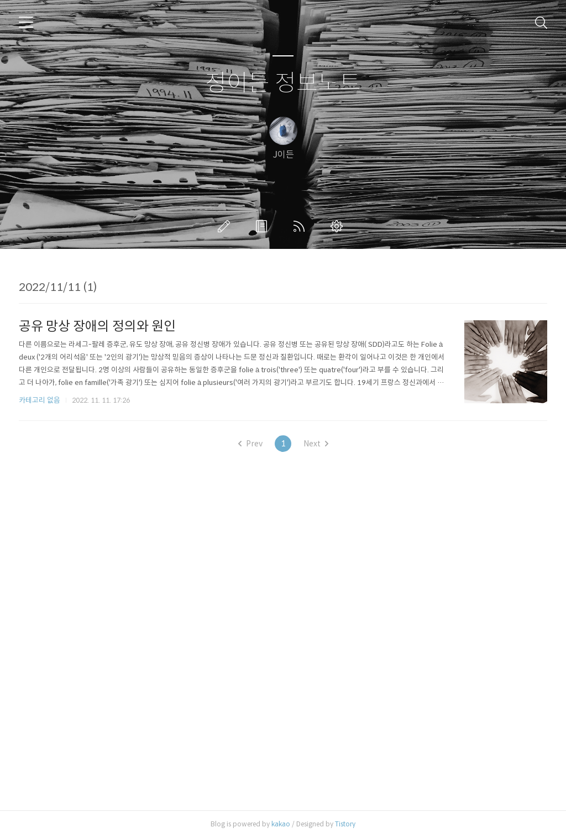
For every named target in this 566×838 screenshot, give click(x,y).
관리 (339, 226)
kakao (280, 824)
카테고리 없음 (39, 400)
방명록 (263, 226)
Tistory (345, 824)
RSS (301, 226)
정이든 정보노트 (283, 83)
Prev (250, 444)
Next (315, 444)
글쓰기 (226, 226)
